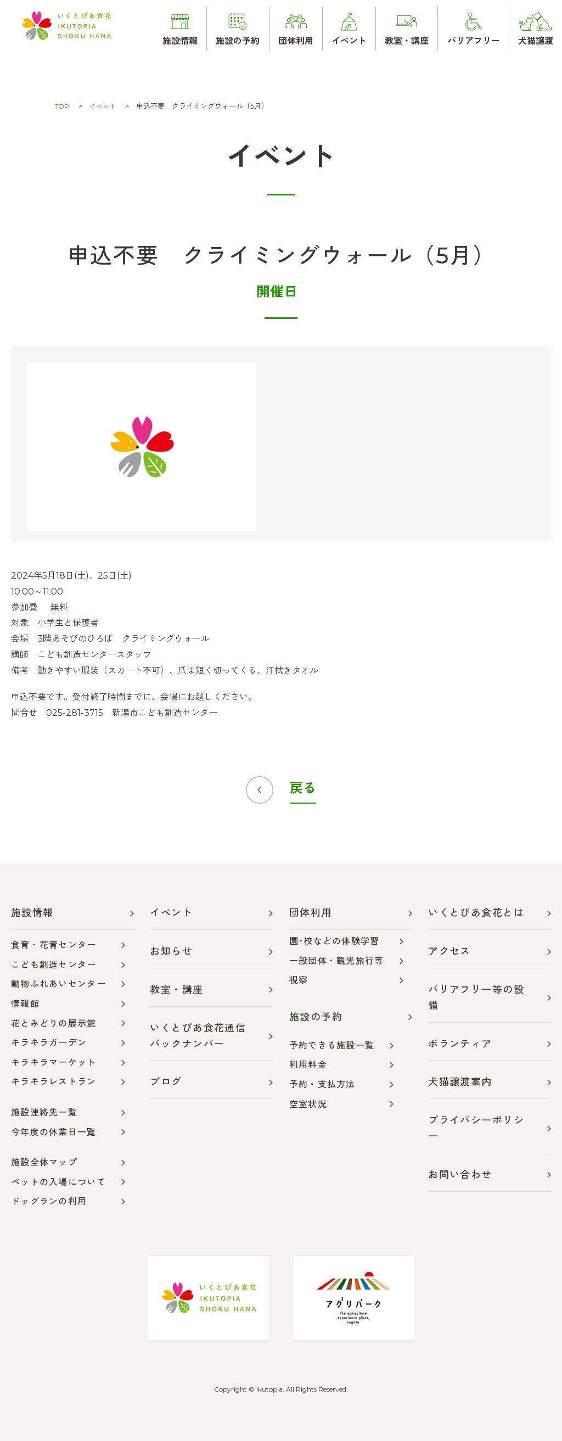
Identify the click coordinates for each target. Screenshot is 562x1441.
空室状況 (308, 1104)
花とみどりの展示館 (54, 1023)
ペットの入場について (58, 1182)
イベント (105, 106)
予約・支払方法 (322, 1084)
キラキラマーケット (54, 1062)
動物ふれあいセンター (58, 984)
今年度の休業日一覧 (54, 1132)
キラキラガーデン (49, 1043)
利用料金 (308, 1064)
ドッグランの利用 (49, 1201)
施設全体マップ (44, 1162)
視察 (298, 980)
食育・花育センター (54, 945)
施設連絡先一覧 (44, 1112)
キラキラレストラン (54, 1081)
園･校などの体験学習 (334, 941)
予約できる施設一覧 (332, 1045)
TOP (62, 106)
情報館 (25, 1004)
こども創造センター (54, 965)
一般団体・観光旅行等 (336, 961)
